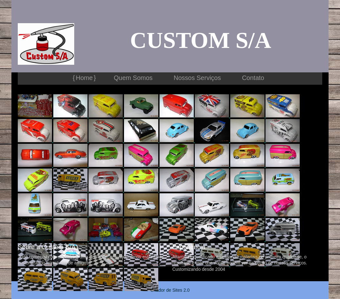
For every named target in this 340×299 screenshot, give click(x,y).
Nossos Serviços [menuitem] (197, 77)
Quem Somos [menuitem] (133, 77)
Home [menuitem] (84, 77)
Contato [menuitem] (253, 77)
